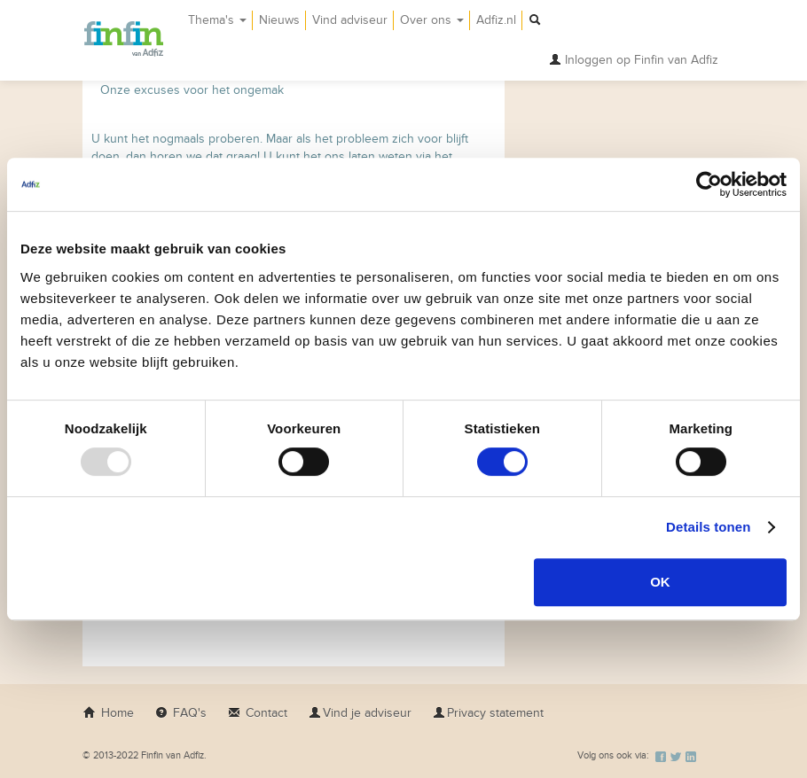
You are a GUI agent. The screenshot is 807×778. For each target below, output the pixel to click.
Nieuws (279, 19)
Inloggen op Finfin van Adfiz (633, 59)
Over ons (432, 19)
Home (108, 712)
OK (660, 581)
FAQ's (181, 712)
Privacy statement (488, 712)
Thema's (217, 19)
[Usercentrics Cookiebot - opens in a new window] (709, 184)
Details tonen (708, 526)
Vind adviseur (350, 19)
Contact (257, 712)
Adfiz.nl (496, 19)
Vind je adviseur (360, 712)
